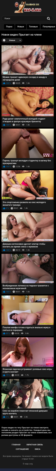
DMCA (37, 449)
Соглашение (22, 449)
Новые (23, 26)
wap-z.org (29, 464)
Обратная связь (34, 445)
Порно (12, 26)
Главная (16, 445)
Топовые (36, 26)
